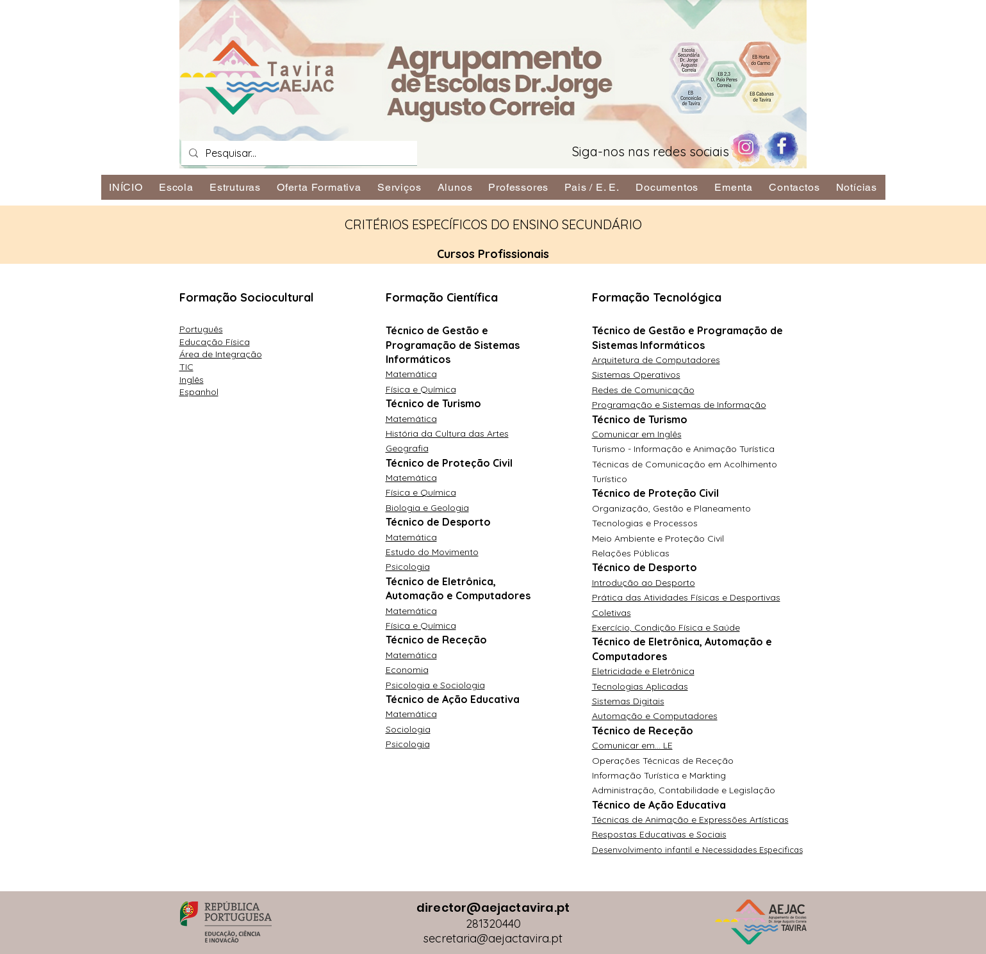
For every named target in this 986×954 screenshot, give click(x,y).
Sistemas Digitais (628, 701)
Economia (407, 669)
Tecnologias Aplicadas (640, 686)
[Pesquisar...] (298, 153)
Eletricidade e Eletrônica (643, 671)
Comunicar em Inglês (637, 434)
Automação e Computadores (655, 716)
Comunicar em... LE (632, 745)
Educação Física (214, 342)
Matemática (411, 374)
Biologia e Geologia (427, 507)
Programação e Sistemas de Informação (679, 404)
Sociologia (408, 729)
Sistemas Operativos (636, 374)
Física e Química (421, 389)
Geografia (407, 448)
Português (201, 329)
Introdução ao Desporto (643, 582)
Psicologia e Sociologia (435, 685)
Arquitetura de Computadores (656, 360)
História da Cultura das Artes (447, 433)
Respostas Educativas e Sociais (659, 834)
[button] (176, 187)
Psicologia (408, 566)
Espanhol (198, 392)
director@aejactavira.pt (493, 908)
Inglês (191, 379)
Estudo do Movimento (432, 552)
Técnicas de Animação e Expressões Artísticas (690, 819)
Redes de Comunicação (643, 390)
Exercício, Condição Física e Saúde (666, 627)
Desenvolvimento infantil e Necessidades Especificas (697, 850)
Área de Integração (220, 354)
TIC (186, 367)
